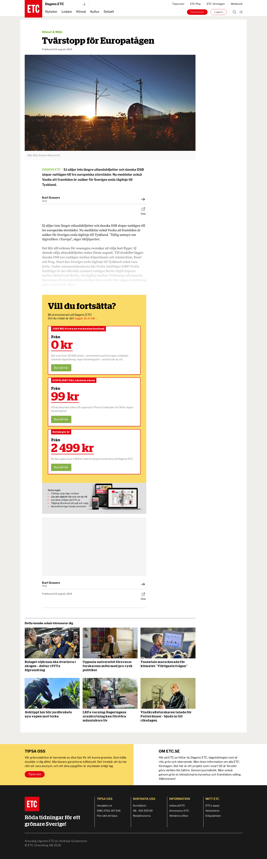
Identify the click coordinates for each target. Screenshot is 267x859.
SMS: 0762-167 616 (109, 810)
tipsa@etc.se (104, 805)
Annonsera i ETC (179, 810)
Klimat (81, 12)
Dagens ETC (65, 4)
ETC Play (195, 3)
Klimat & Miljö (52, 32)
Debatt (109, 12)
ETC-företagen (216, 3)
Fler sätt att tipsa (107, 815)
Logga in (218, 12)
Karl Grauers (51, 197)
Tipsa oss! (178, 3)
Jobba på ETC (177, 805)
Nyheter (51, 12)
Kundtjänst (139, 805)
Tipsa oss (34, 774)
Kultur (94, 12)
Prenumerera (197, 12)
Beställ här (61, 367)
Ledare (66, 12)
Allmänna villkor (178, 815)
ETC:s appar (213, 805)
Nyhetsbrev (213, 810)
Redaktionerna (142, 815)
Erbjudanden (213, 815)
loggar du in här (85, 318)
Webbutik (236, 3)
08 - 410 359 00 (143, 810)
